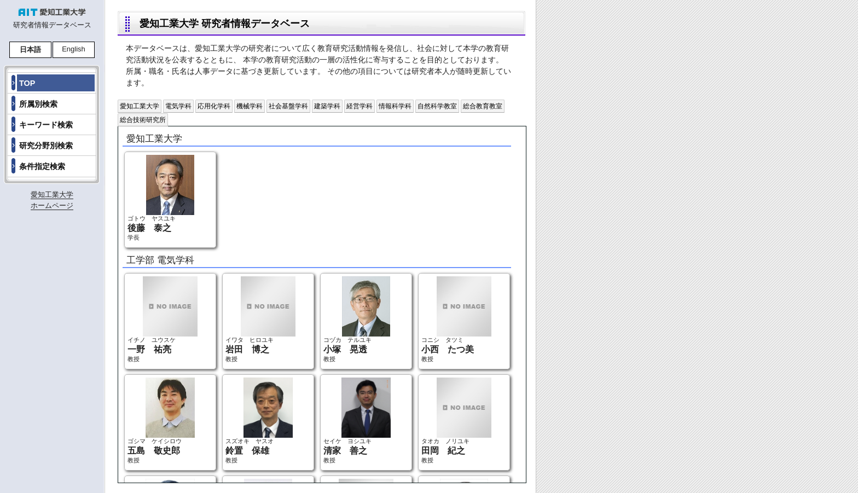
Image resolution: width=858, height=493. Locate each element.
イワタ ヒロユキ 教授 (260, 319)
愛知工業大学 (139, 106)
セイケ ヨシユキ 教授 (357, 420)
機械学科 (249, 106)
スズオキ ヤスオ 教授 (259, 420)
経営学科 (359, 106)
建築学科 (327, 106)
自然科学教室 (437, 106)
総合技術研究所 (143, 120)
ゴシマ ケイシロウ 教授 (161, 420)
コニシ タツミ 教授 (456, 319)
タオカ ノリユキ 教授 (456, 420)
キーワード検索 (46, 124)
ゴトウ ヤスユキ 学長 (160, 198)
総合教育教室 (482, 106)
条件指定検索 (42, 166)
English (73, 49)
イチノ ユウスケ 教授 (162, 319)
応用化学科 (214, 106)
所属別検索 (38, 104)
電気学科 (178, 106)
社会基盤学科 (288, 106)
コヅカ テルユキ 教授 (356, 319)
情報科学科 (395, 106)
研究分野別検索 (46, 145)
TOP (27, 83)
